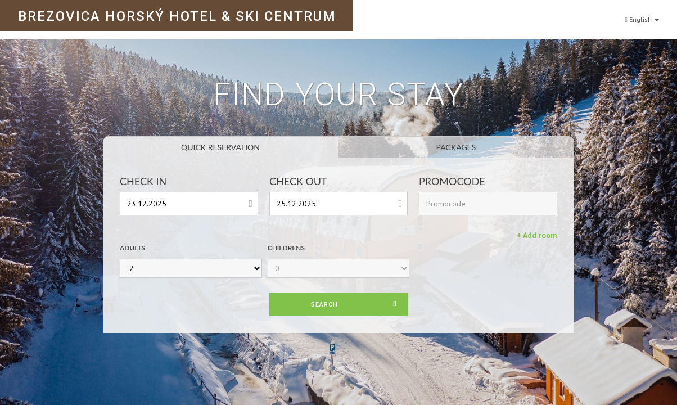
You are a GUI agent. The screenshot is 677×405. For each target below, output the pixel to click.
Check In (143, 181)
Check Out (298, 181)
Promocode (452, 181)
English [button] (642, 15)
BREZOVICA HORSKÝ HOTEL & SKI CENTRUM (177, 16)
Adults (132, 248)
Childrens (286, 248)
